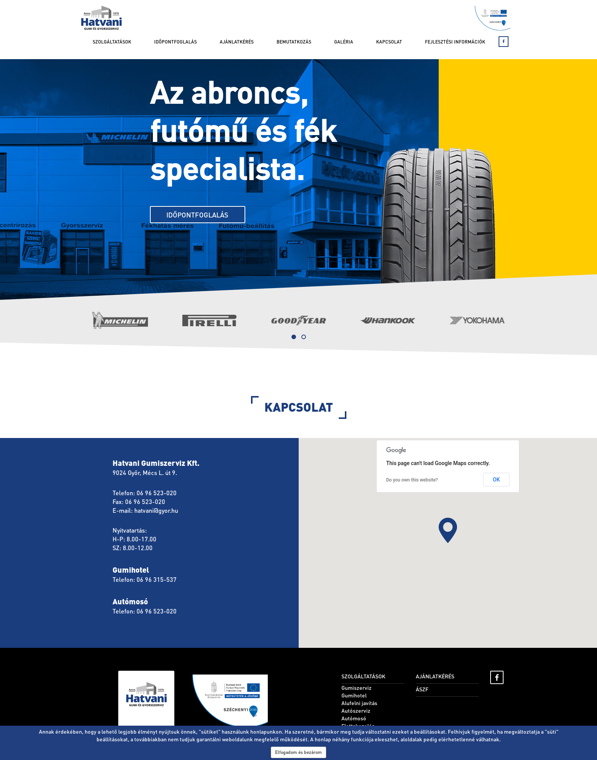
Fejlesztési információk (455, 42)
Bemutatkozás (294, 42)
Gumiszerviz (356, 687)
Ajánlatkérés (237, 42)
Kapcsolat (389, 42)
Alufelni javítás (359, 702)
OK (496, 480)
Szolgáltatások (112, 42)
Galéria (343, 42)
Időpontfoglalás (175, 42)
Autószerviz (355, 710)
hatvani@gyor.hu (156, 510)
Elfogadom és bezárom (298, 752)
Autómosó (353, 718)
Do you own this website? (412, 480)
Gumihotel (354, 695)
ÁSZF (422, 689)
